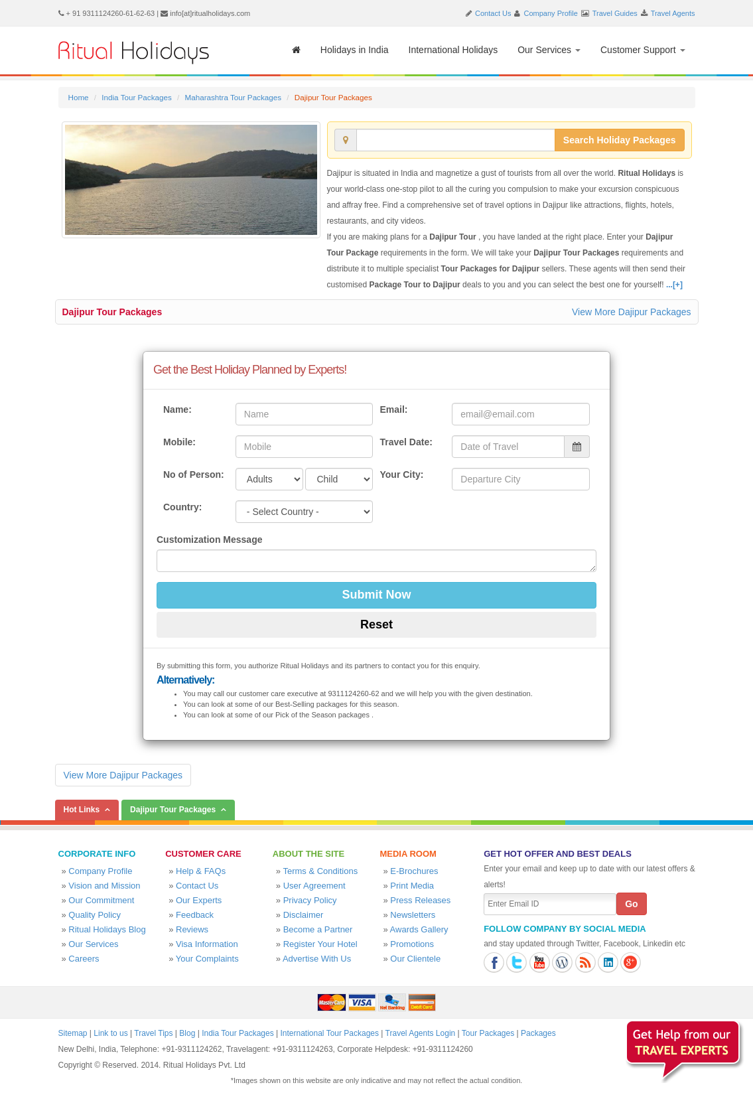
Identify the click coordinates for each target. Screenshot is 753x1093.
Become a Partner (318, 929)
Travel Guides (615, 13)
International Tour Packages (329, 1033)
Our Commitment (101, 900)
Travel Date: (405, 442)
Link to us (110, 1033)
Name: (177, 409)
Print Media (412, 886)
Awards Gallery (419, 929)
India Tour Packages (136, 97)
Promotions (412, 944)
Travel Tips (153, 1033)
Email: (393, 409)
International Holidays (453, 49)
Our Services (549, 49)
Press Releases (420, 900)
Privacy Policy (310, 900)
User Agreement (314, 886)
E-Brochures (414, 871)
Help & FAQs (201, 871)
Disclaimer (303, 915)
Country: (182, 507)
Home (78, 97)
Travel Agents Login (420, 1033)
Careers (83, 959)
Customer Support (642, 49)
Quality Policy (94, 915)
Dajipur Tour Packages (112, 312)
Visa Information (207, 944)
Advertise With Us (317, 959)
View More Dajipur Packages (631, 312)
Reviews (192, 929)
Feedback (195, 915)
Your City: (401, 474)
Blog (187, 1033)
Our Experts (199, 900)
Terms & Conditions (320, 871)
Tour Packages (488, 1033)
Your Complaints (207, 959)
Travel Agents (673, 13)
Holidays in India (354, 49)
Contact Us (493, 13)
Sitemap (73, 1033)
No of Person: (193, 474)
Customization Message (209, 539)
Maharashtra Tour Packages (232, 97)
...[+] (674, 284)
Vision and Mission (104, 886)
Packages (538, 1033)
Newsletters (412, 915)
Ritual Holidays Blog (106, 929)
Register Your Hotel (320, 944)
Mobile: (179, 442)
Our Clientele (415, 959)
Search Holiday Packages (619, 140)
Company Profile (551, 13)
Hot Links (82, 809)
